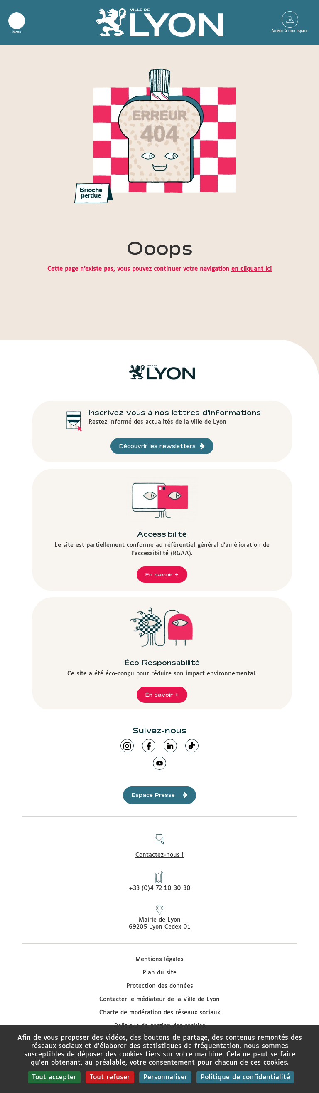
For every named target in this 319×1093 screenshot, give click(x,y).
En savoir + (162, 574)
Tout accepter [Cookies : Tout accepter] (54, 1077)
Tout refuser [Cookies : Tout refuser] (110, 1077)
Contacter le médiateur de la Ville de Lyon (159, 999)
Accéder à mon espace (290, 19)
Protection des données (159, 986)
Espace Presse (160, 795)
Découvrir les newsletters (162, 446)
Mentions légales (159, 959)
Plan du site (159, 973)
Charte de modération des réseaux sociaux (159, 1013)
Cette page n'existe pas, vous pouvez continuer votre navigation (159, 269)
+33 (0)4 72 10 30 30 (160, 881)
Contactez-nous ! (159, 843)
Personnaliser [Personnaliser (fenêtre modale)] (165, 1077)
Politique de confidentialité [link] (245, 1077)
